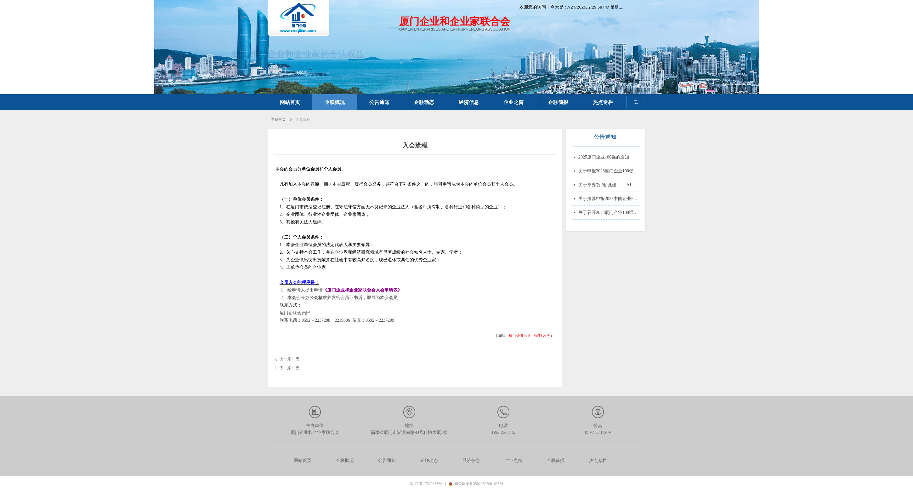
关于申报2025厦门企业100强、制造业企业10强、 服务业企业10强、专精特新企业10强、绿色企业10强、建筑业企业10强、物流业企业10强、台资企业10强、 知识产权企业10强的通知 (608, 171)
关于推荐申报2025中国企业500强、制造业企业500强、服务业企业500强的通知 (608, 199)
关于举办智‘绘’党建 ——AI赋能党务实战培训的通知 (608, 185)
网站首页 (278, 119)
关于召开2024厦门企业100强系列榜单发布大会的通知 (608, 213)
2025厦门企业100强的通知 (603, 157)
